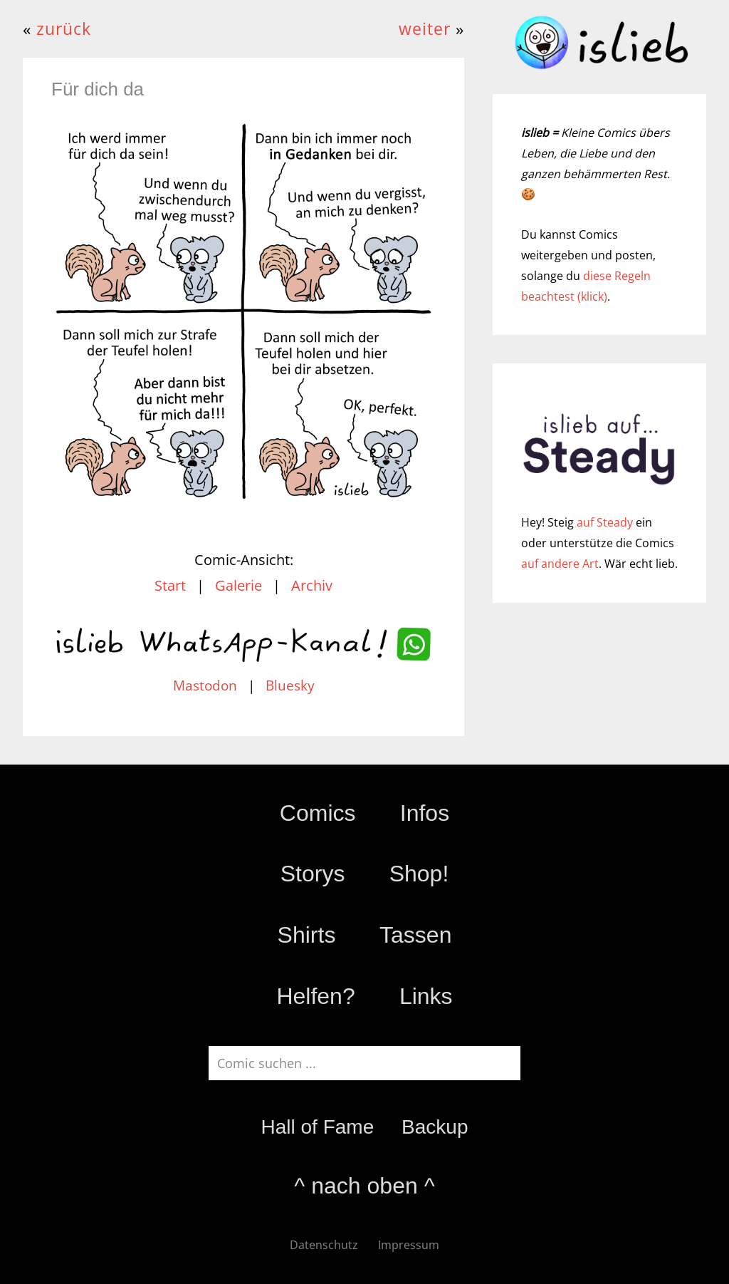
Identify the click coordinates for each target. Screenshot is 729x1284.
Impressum (408, 1245)
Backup (435, 1127)
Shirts (307, 935)
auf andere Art (560, 563)
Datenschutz (324, 1245)
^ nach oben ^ (364, 1185)
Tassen (415, 935)
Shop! (419, 873)
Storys (312, 873)
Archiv (311, 585)
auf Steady (605, 522)
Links (426, 996)
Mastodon (205, 685)
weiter (425, 29)
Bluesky (290, 685)
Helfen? (315, 996)
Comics (318, 813)
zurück (63, 29)
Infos (424, 813)
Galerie (238, 585)
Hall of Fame (317, 1127)
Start (170, 585)
